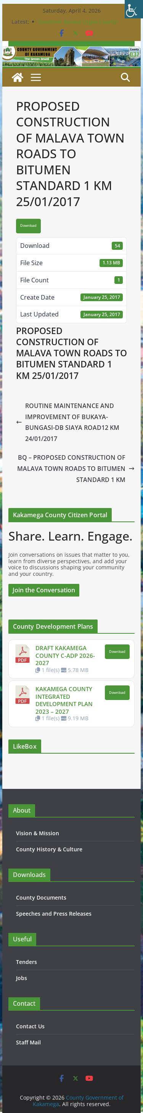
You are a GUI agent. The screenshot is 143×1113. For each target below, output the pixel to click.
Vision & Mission (37, 833)
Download (28, 225)
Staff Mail (28, 1042)
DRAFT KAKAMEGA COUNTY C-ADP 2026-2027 (65, 655)
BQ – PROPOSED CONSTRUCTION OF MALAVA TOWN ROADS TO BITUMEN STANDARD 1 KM (76, 468)
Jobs (21, 978)
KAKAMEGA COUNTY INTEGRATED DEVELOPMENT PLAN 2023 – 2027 (64, 700)
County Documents (41, 897)
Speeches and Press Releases (54, 913)
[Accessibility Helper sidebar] (134, 9)
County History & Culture (49, 849)
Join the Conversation (44, 590)
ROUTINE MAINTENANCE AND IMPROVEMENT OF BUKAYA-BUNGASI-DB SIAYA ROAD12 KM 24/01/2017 (67, 422)
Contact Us (30, 1026)
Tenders (26, 961)
